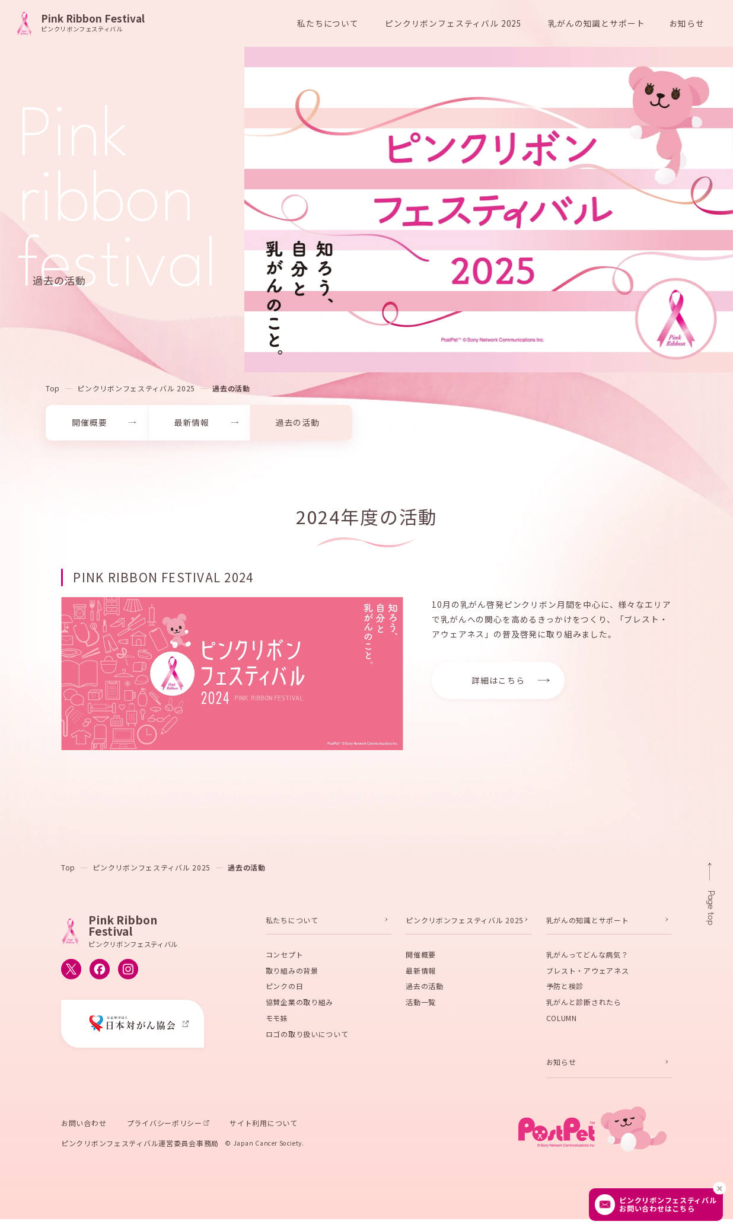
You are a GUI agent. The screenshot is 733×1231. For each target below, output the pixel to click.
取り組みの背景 (292, 973)
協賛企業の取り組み (299, 1004)
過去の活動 (231, 390)
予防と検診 (565, 989)
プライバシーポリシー (164, 1125)
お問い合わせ (83, 1125)
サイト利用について (263, 1125)
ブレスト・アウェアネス (587, 973)
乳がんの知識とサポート (587, 922)
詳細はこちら (497, 682)
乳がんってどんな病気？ (587, 957)
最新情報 (421, 973)
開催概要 (421, 957)
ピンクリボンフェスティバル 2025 (136, 390)
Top (53, 390)
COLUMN (561, 1020)
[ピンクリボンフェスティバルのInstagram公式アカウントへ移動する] (128, 972)
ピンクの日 (285, 989)
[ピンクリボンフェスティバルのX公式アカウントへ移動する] (71, 972)
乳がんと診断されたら (584, 1004)
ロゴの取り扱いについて (307, 1036)
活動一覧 (421, 1004)
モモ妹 (277, 1020)
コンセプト (285, 957)
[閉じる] (719, 1188)
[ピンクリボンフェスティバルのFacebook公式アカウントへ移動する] (100, 972)
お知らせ (687, 23)
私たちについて (292, 922)
